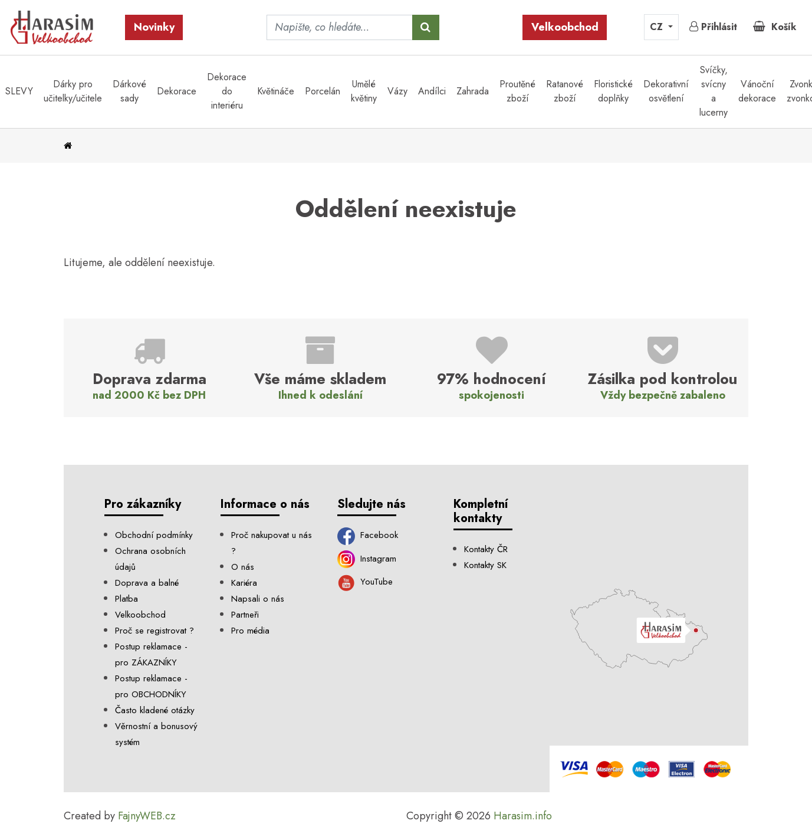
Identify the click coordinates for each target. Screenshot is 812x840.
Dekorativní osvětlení (666, 91)
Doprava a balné (147, 582)
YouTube (365, 581)
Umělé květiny (364, 91)
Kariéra (244, 582)
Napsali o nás (257, 598)
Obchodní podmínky (154, 535)
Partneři (245, 614)
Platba (126, 598)
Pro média (250, 630)
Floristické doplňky (613, 91)
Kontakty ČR (486, 549)
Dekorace (176, 91)
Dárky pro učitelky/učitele (73, 91)
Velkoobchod (565, 27)
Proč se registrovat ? (154, 630)
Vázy (397, 91)
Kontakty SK (485, 565)
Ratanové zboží (564, 91)
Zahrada (472, 91)
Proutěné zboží (517, 91)
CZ (658, 27)
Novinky (154, 27)
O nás (242, 566)
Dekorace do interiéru (226, 91)
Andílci (432, 91)
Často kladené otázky (155, 710)
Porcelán (322, 91)
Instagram (367, 558)
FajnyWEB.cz (147, 815)
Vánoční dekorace (757, 91)
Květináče (275, 91)
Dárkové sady (129, 91)
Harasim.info (523, 815)
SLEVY (19, 91)
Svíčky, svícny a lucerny (713, 91)
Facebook (368, 535)
